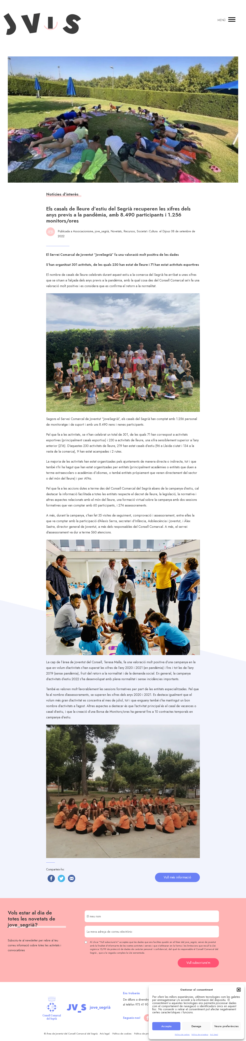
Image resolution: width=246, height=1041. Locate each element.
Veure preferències (226, 1026)
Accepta (166, 1026)
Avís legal (214, 1034)
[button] (239, 989)
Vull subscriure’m (198, 962)
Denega (196, 1026)
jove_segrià (102, 231)
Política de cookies (182, 1034)
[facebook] (147, 1018)
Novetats (116, 231)
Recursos (129, 231)
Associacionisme (83, 231)
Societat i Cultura (147, 231)
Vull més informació (177, 877)
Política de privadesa (199, 1034)
